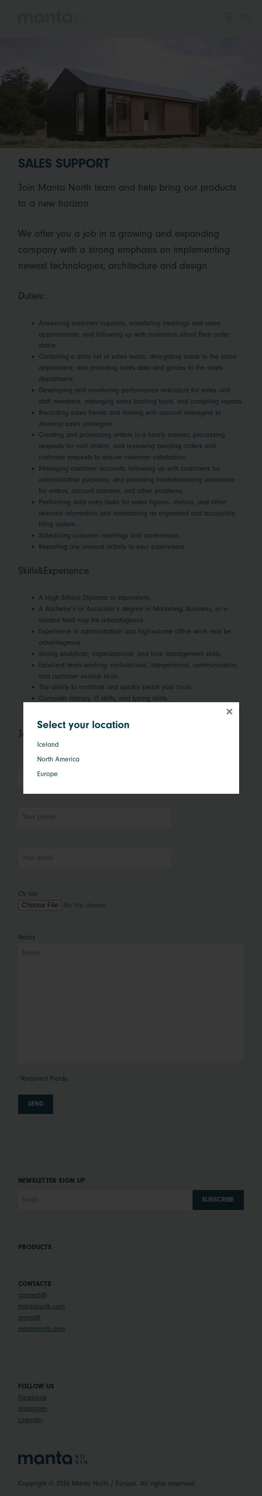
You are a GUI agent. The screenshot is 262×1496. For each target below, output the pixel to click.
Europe (47, 774)
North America (58, 759)
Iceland (48, 744)
